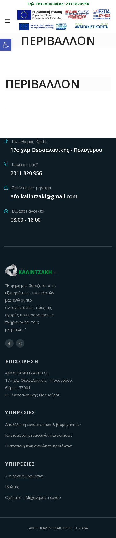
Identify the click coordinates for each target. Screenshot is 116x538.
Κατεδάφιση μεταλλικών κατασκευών (39, 435)
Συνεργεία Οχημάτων (24, 475)
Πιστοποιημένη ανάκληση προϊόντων (39, 445)
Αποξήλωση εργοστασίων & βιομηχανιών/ (43, 424)
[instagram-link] (20, 343)
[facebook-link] (9, 343)
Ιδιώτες (12, 486)
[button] (5, 45)
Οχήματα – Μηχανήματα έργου (33, 497)
